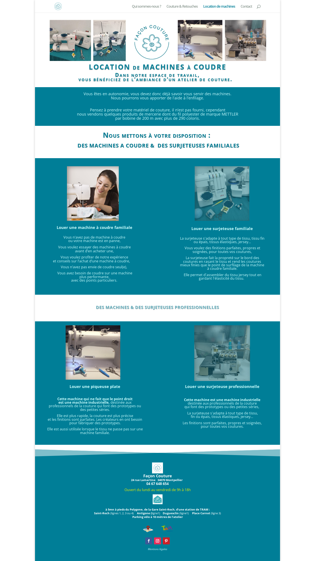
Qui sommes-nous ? (146, 7)
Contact (246, 7)
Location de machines (219, 7)
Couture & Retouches (182, 7)
